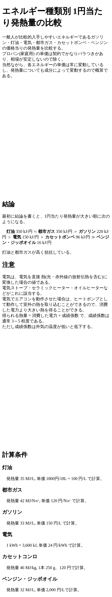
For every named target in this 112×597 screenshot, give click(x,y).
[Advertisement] (56, 139)
